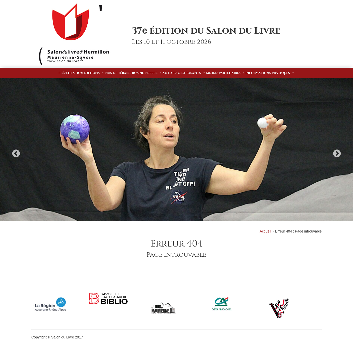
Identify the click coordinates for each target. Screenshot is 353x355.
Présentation (71, 73)
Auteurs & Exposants (184, 73)
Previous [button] (16, 153)
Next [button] (337, 153)
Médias (212, 73)
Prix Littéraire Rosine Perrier (133, 73)
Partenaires (232, 73)
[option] (176, 149)
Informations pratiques (270, 73)
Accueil (265, 231)
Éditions (94, 73)
